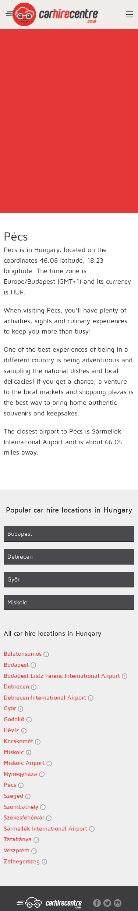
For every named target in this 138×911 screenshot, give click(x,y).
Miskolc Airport (28, 762)
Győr (13, 708)
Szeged (17, 795)
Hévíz (15, 730)
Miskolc (17, 752)
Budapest (20, 664)
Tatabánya (21, 839)
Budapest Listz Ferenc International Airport (65, 675)
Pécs (14, 784)
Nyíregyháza (24, 773)
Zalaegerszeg (25, 861)
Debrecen (20, 686)
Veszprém (20, 850)
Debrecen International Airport (48, 697)
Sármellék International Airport (49, 828)
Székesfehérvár (28, 817)
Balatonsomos (26, 653)
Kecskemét (22, 741)
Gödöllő (18, 719)
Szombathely (25, 806)
